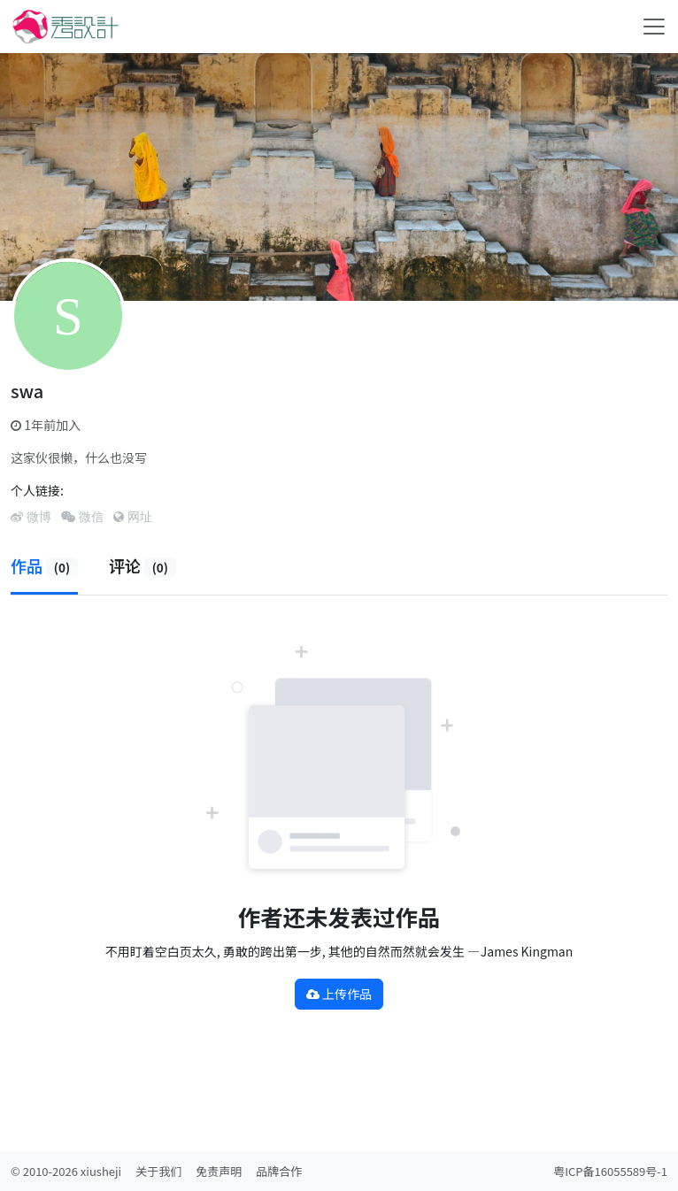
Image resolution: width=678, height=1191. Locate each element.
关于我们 (158, 1171)
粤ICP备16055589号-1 (610, 1171)
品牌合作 (279, 1171)
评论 (142, 565)
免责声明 (219, 1171)
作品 (44, 565)
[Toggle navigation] (654, 26)
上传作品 (339, 994)
